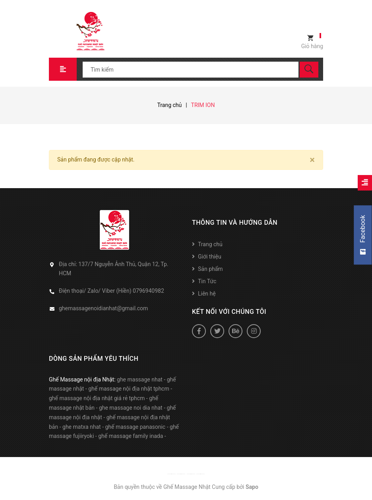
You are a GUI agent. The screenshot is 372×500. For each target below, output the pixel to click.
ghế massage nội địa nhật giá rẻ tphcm (97, 398)
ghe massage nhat (140, 379)
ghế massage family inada (130, 436)
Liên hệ (207, 293)
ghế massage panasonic (135, 427)
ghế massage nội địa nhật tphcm (128, 388)
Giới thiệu (209, 256)
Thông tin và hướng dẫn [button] (234, 222)
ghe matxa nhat (81, 427)
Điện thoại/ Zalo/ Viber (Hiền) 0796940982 (111, 291)
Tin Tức (207, 281)
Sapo (252, 487)
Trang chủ (210, 244)
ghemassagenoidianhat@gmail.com (103, 308)
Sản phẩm (210, 269)
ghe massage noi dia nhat (131, 408)
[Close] (312, 159)
